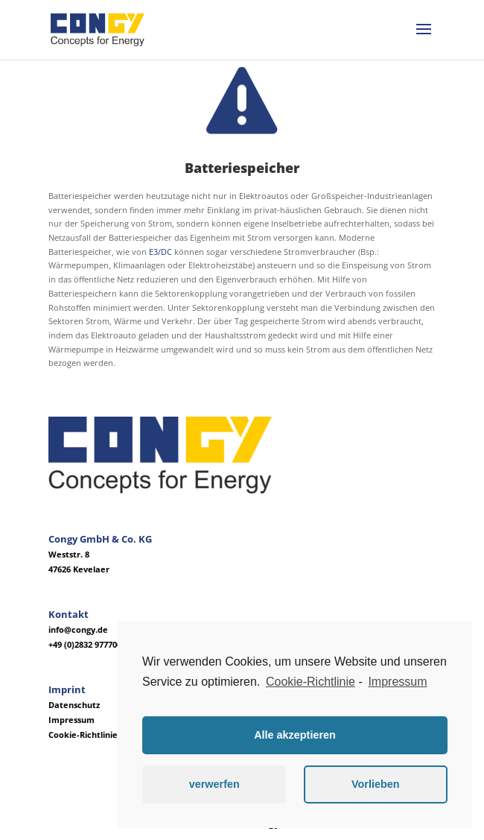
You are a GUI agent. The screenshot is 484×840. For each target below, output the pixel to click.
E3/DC (160, 251)
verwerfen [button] (214, 784)
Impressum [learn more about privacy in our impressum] (397, 681)
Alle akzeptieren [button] (295, 735)
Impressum (71, 719)
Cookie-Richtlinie (310, 681)
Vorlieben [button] (375, 784)
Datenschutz (74, 704)
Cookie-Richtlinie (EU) (92, 734)
